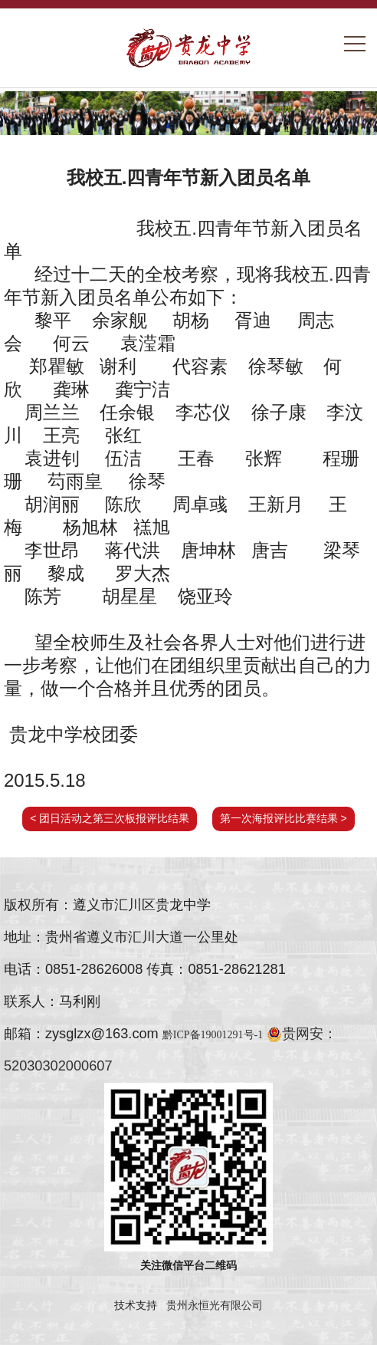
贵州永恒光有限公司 (214, 1305)
